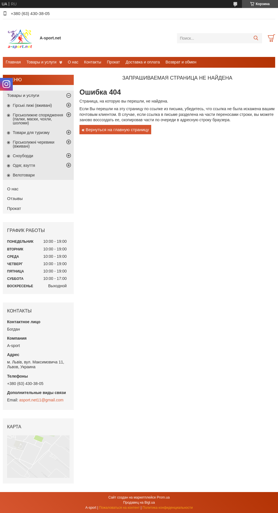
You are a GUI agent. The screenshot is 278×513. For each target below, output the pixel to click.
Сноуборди (23, 156)
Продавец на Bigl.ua (139, 503)
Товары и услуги (41, 62)
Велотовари (24, 175)
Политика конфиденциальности (167, 508)
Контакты (92, 62)
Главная (13, 62)
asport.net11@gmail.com (41, 400)
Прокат (113, 62)
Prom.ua (163, 497)
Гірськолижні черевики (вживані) (33, 144)
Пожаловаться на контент (119, 508)
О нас (73, 62)
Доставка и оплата (143, 62)
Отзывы (15, 198)
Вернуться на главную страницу (117, 129)
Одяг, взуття (24, 165)
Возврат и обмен (181, 62)
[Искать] (255, 38)
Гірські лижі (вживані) (32, 105)
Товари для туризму (31, 132)
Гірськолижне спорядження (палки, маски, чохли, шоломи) (38, 119)
